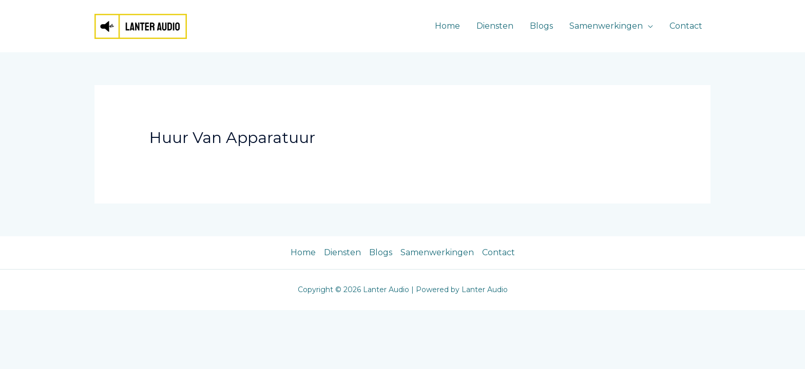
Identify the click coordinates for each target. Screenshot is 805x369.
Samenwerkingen (606, 26)
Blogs (541, 26)
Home (447, 26)
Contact (685, 26)
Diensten (494, 26)
